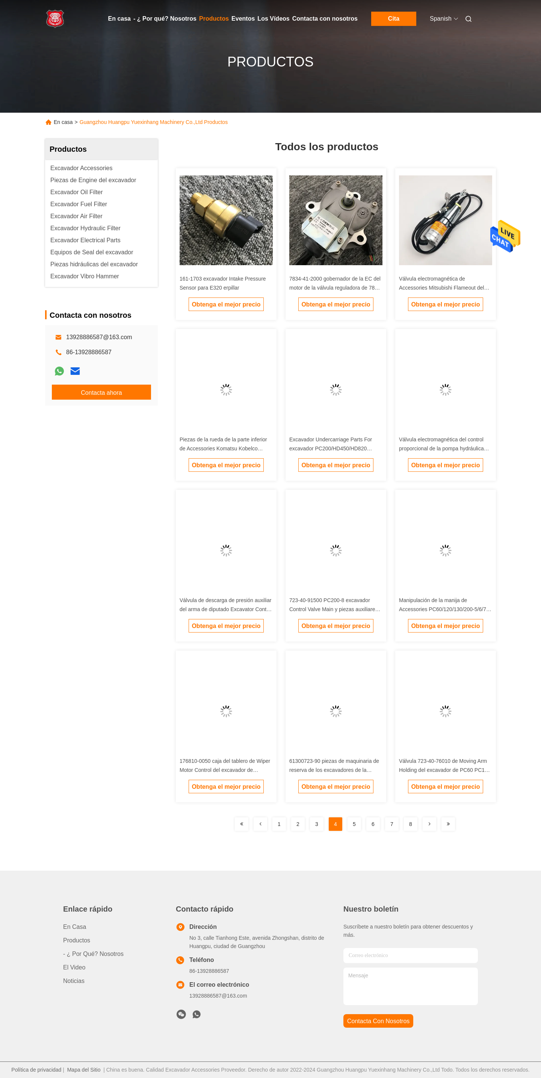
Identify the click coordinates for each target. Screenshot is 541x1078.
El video (74, 967)
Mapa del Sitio (84, 1070)
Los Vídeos (273, 18)
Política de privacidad (36, 1070)
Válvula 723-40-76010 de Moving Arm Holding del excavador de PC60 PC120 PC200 (445, 770)
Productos (214, 18)
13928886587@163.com (99, 337)
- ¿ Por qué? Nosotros (164, 18)
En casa (119, 18)
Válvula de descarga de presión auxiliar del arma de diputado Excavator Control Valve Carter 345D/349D (226, 609)
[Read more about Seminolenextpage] (241, 824)
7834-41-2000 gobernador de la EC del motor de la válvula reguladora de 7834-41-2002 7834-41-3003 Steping (335, 288)
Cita (393, 18)
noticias (74, 981)
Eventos (243, 18)
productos (76, 940)
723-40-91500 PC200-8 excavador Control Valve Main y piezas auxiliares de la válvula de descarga (333, 609)
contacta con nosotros (378, 1021)
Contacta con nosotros (325, 18)
